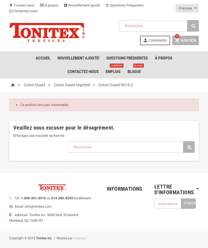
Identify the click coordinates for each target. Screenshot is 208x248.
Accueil (43, 58)
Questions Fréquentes (125, 5)
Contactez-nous (23, 11)
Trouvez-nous (21, 5)
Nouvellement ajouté (82, 5)
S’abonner (190, 203)
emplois (114, 69)
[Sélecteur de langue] (187, 8)
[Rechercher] (159, 26)
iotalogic (79, 238)
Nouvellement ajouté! (78, 58)
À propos (49, 5)
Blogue (135, 69)
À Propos (163, 58)
